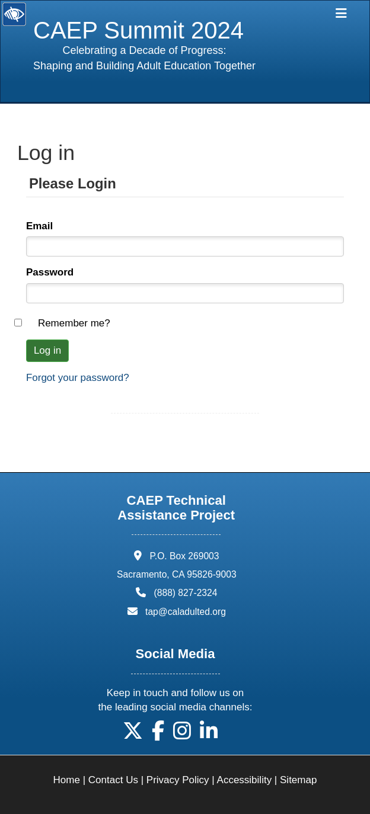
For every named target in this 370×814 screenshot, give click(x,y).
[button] (133, 735)
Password (50, 272)
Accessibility (244, 780)
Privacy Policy (177, 780)
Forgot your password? (77, 377)
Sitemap (298, 780)
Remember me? (74, 323)
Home (66, 780)
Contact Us (113, 780)
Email (39, 226)
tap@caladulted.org (185, 612)
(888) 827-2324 (186, 593)
